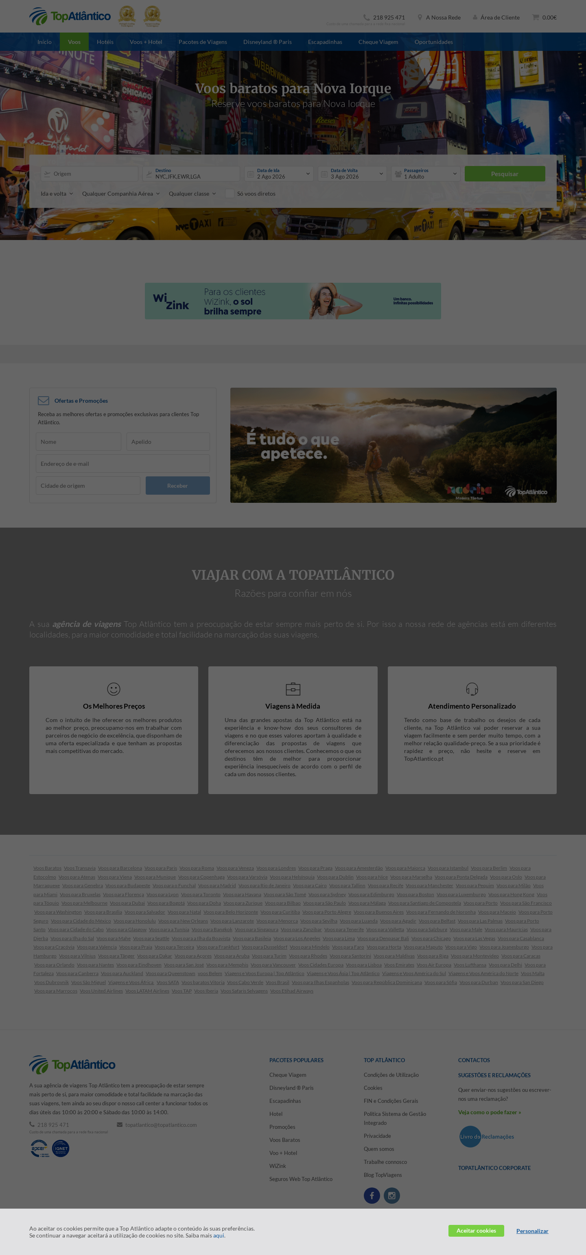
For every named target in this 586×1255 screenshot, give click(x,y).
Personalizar (532, 1230)
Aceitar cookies (476, 1230)
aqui (218, 1235)
